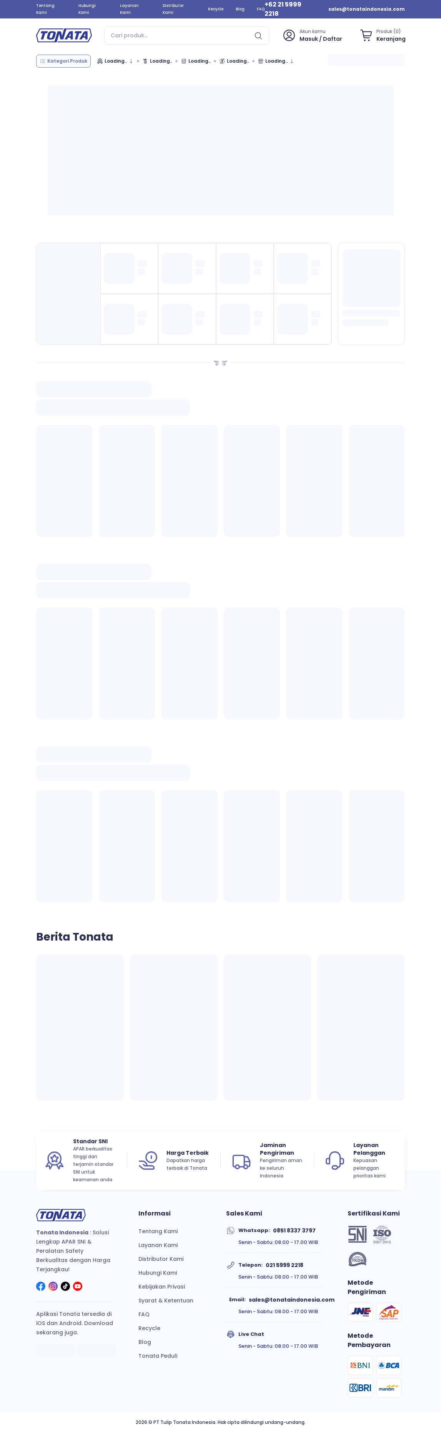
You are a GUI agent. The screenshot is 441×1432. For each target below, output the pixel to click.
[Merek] (115, 61)
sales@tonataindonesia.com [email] (366, 9)
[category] (63, 61)
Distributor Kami (173, 9)
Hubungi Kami (87, 9)
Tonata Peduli (157, 1356)
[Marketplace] (276, 61)
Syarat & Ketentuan (165, 1300)
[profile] (312, 35)
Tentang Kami (45, 9)
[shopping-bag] (381, 35)
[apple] (55, 1352)
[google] (97, 1352)
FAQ (261, 9)
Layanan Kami (129, 9)
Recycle (215, 9)
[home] (64, 35)
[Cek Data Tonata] (157, 61)
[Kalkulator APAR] (196, 61)
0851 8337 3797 (294, 1230)
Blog (240, 9)
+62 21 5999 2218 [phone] (283, 9)
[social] (40, 1288)
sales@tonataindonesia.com (291, 1300)
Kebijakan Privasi (161, 1286)
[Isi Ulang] (234, 61)
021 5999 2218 (284, 1265)
